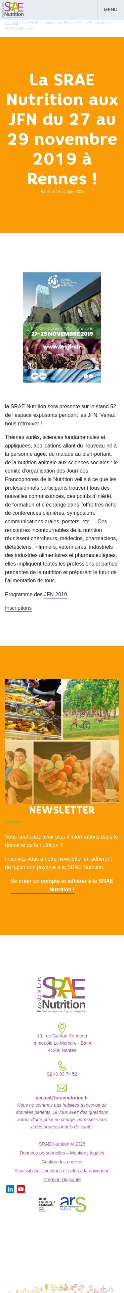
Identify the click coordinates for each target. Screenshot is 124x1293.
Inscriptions (18, 608)
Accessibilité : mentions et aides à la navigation (62, 1170)
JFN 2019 (55, 594)
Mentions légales (87, 1153)
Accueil (11, 22)
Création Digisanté (62, 1179)
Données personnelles (42, 1153)
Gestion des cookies (62, 1161)
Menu (110, 9)
